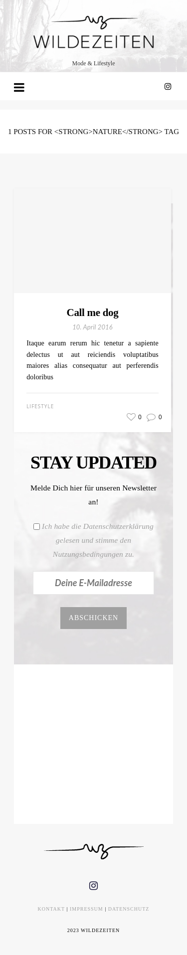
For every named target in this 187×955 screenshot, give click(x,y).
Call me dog (93, 312)
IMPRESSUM (86, 909)
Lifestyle (40, 406)
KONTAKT (51, 909)
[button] (162, 197)
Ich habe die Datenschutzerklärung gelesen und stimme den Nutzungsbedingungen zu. (98, 540)
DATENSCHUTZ (129, 909)
